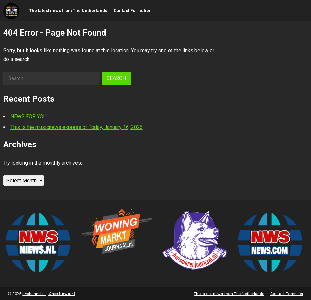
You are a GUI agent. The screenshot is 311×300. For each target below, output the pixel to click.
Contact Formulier (132, 10)
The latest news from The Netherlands (68, 10)
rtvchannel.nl (34, 293)
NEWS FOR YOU (28, 116)
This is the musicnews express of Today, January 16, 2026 (76, 127)
